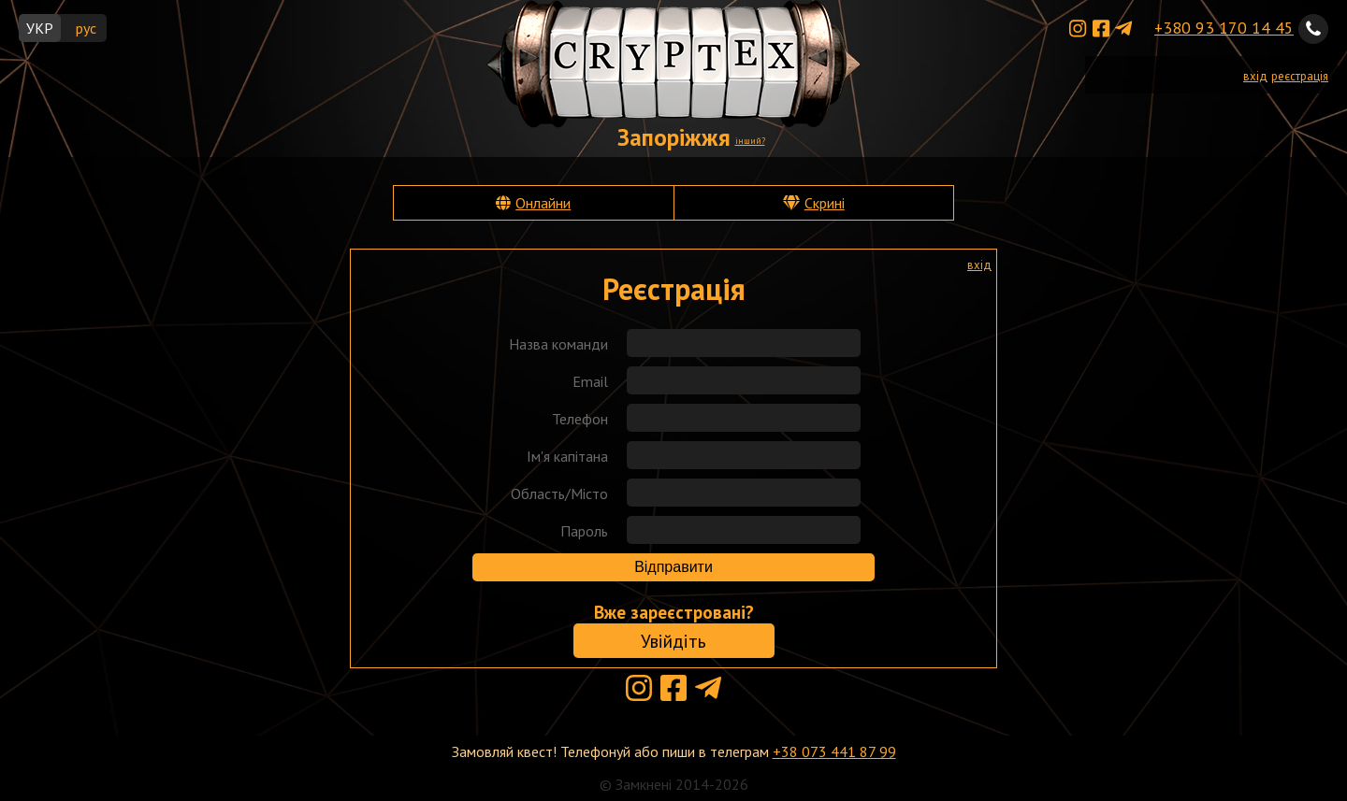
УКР (39, 28)
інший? (750, 141)
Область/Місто (559, 493)
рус (86, 28)
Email (590, 381)
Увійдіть (673, 640)
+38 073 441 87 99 (834, 751)
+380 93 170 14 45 (1224, 27)
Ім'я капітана (567, 456)
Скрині (824, 202)
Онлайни (543, 202)
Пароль (584, 531)
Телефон (580, 418)
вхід (1255, 76)
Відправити (673, 567)
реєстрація (1299, 76)
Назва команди (558, 344)
